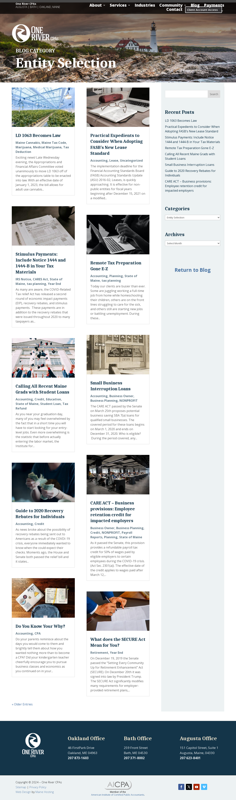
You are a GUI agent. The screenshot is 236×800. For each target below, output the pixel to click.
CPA (38, 633)
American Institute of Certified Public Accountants (117, 794)
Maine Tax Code (54, 143)
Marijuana (23, 147)
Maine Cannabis (28, 143)
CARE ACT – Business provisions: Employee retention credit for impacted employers (188, 186)
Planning (116, 276)
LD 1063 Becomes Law (38, 135)
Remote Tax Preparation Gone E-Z (189, 148)
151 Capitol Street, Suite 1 (199, 747)
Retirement (99, 653)
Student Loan (50, 404)
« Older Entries (22, 704)
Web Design (23, 792)
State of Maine (27, 404)
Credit (39, 399)
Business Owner (121, 396)
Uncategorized (131, 160)
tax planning (36, 284)
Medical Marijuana (47, 147)
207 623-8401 (190, 758)
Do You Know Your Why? (40, 626)
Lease (113, 160)
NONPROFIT (128, 400)
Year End (54, 284)
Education (53, 399)
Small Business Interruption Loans (189, 165)
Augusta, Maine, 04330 (197, 753)
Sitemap (21, 787)
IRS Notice (23, 279)
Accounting (24, 399)
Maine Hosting (45, 792)
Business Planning (104, 400)
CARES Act (40, 279)
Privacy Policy (37, 787)
